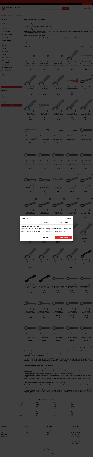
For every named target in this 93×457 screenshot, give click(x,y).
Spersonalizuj (46, 237)
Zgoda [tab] (28, 222)
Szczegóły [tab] (46, 222)
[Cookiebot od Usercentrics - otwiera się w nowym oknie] (67, 219)
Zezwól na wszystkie (63, 237)
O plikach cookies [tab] (64, 222)
